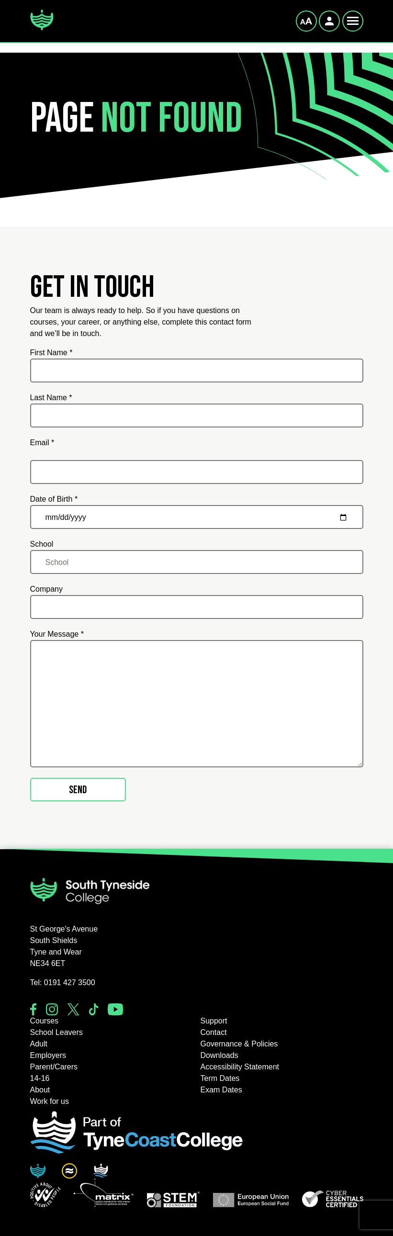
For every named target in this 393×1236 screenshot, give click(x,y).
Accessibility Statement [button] (240, 1067)
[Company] (196, 607)
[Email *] (196, 472)
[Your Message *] (196, 703)
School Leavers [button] (56, 1032)
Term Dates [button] (220, 1078)
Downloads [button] (219, 1055)
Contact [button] (214, 1032)
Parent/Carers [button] (54, 1067)
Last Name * (51, 397)
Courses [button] (44, 1021)
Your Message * (57, 634)
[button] (45, 1194)
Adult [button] (38, 1044)
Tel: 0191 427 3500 (62, 982)
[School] (196, 562)
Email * (42, 442)
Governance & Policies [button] (239, 1044)
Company (46, 589)
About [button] (40, 1090)
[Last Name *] (196, 415)
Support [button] (214, 1021)
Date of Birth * (54, 499)
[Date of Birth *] (196, 517)
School (42, 544)
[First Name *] (196, 370)
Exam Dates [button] (221, 1090)
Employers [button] (48, 1055)
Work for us (49, 1101)
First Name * (51, 352)
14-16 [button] (40, 1078)
